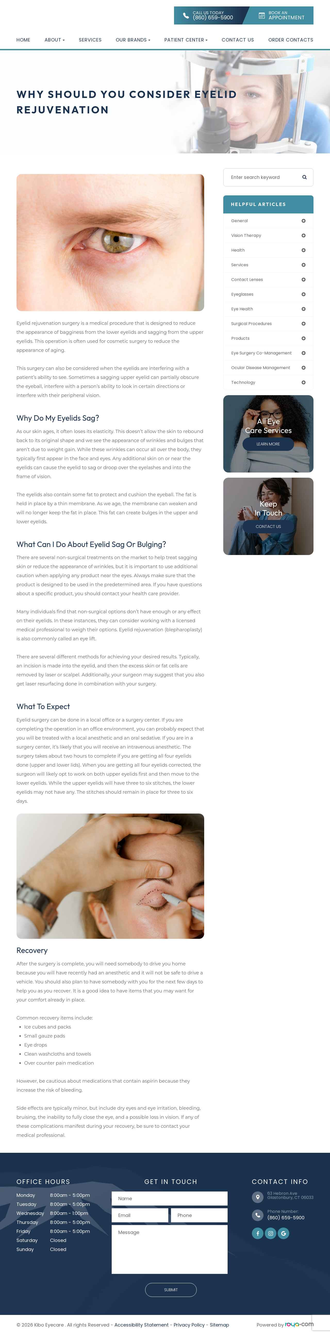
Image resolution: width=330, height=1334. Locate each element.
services (241, 266)
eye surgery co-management (266, 357)
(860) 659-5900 (285, 1216)
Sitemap (219, 1324)
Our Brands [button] (133, 40)
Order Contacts (291, 40)
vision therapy (248, 236)
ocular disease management (265, 372)
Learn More (268, 449)
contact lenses (250, 281)
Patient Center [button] (186, 40)
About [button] (55, 40)
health (239, 251)
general (241, 221)
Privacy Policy (189, 1324)
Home (23, 40)
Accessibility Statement (141, 1324)
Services (90, 40)
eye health (244, 312)
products (242, 342)
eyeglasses (245, 296)
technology (245, 387)
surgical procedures (254, 327)
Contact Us (238, 40)
